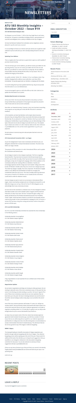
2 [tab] (19, 373)
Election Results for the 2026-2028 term (60, 72)
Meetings (23, 399)
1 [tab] (17, 373)
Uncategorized (54, 104)
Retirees (53, 102)
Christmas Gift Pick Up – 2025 (58, 76)
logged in (14, 386)
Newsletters (9, 22)
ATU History (17, 399)
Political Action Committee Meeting (61, 58)
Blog (52, 94)
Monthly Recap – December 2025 (59, 78)
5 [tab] (24, 373)
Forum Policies (40, 401)
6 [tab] (26, 373)
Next (44, 370)
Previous (6, 370)
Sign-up (65, 399)
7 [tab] (28, 373)
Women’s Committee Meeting (59, 54)
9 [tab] (31, 373)
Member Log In (57, 399)
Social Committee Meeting (58, 62)
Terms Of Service (49, 401)
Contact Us (45, 399)
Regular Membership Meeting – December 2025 (59, 82)
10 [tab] (33, 373)
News (52, 96)
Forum (50, 399)
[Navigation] (69, 2)
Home (10, 399)
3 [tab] (21, 373)
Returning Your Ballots (56, 86)
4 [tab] (22, 373)
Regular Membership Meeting (59, 44)
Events (29, 399)
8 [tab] (30, 373)
